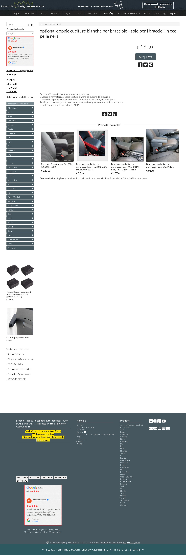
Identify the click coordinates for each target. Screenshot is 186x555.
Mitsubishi (12, 188)
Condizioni (92, 13)
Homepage (81, 439)
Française (29, 13)
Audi (9, 112)
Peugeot (11, 201)
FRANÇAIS (60, 477)
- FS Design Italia (14, 364)
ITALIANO (22, 477)
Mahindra (12, 171)
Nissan (10, 193)
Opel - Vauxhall (14, 197)
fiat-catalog (160, 13)
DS (9, 137)
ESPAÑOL (22, 480)
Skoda (10, 222)
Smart (10, 227)
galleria (79, 441)
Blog (78, 436)
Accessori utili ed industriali (50, 24)
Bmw (10, 116)
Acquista (145, 57)
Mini (9, 184)
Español (174, 13)
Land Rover (13, 167)
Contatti (78, 13)
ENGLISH (35, 477)
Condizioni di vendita (85, 427)
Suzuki (10, 231)
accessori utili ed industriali (107, 178)
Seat (10, 218)
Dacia (10, 129)
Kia (9, 159)
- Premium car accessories (18, 369)
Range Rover (13, 205)
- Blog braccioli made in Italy (19, 359)
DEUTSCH (47, 477)
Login (67, 13)
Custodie (11, 248)
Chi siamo (80, 425)
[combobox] (20, 33)
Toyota (11, 235)
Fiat (9, 142)
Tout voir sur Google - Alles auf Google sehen (43, 532)
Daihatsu (11, 133)
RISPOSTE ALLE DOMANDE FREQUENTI (95, 434)
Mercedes (12, 180)
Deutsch (43, 13)
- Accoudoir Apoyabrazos (18, 374)
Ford (10, 146)
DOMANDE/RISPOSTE (128, 13)
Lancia (10, 163)
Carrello (107, 13)
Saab (10, 214)
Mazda (11, 176)
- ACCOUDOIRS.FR (16, 379)
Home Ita (55, 13)
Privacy (79, 443)
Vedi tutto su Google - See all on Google (43, 529)
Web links (80, 429)
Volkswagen (13, 239)
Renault (11, 210)
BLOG (147, 13)
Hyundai (11, 150)
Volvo (10, 243)
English (17, 13)
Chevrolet (12, 120)
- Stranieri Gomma (15, 354)
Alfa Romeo (13, 108)
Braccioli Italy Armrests (135, 178)
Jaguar (10, 154)
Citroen (11, 125)
